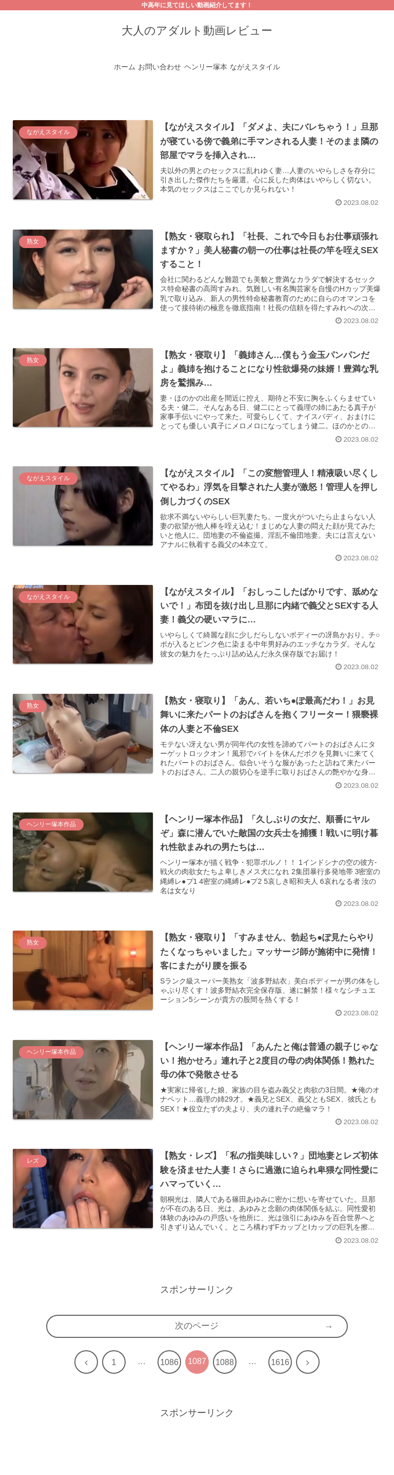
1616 (280, 1376)
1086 (169, 1376)
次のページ (197, 1340)
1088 (224, 1376)
